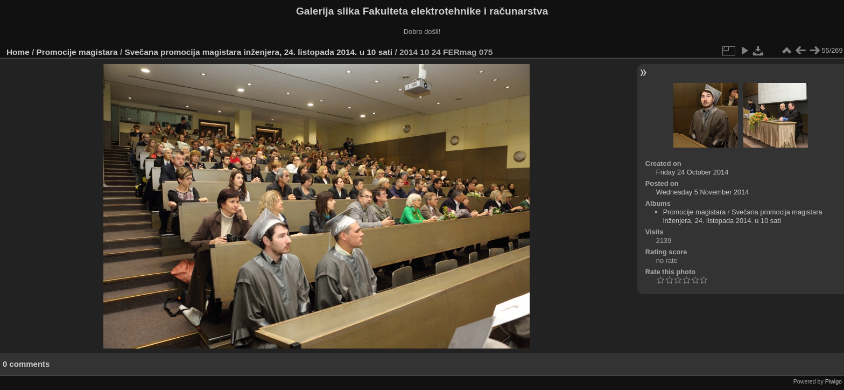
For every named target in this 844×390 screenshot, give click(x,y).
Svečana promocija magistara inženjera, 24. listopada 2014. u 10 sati (258, 52)
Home (18, 52)
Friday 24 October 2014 (692, 172)
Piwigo (833, 381)
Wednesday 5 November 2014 (702, 192)
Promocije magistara (77, 52)
